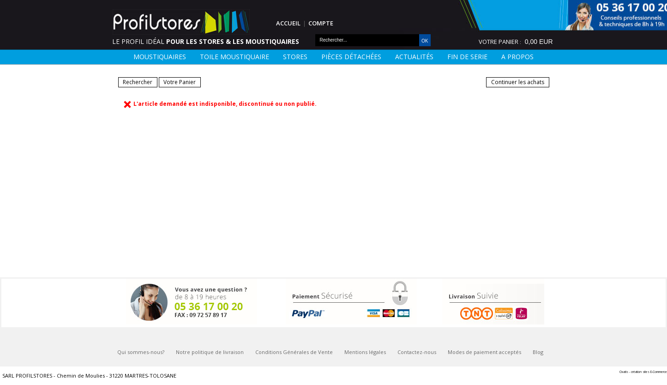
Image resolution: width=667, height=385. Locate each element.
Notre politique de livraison (210, 351)
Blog (538, 351)
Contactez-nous (416, 351)
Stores (295, 56)
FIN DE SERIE (467, 56)
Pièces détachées (351, 56)
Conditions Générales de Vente (294, 351)
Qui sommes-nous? (140, 351)
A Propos (517, 56)
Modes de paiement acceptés (484, 351)
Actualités (414, 56)
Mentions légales (365, 351)
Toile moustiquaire (234, 56)
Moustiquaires (159, 56)
